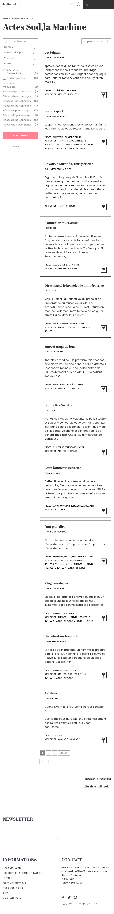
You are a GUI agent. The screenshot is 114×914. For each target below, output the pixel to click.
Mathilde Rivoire (95, 904)
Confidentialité (12, 897)
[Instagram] (76, 897)
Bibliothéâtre (8, 18)
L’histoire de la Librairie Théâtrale (22, 873)
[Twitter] (70, 897)
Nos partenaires (12, 868)
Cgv (5, 893)
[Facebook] (63, 897)
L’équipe (7, 878)
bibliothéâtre (11, 4)
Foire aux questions (15, 883)
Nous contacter (13, 887)
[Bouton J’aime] (103, 95)
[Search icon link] (88, 5)
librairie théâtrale (97, 786)
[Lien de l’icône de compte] (78, 4)
